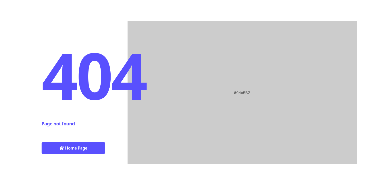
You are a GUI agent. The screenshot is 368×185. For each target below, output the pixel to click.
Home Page (73, 148)
